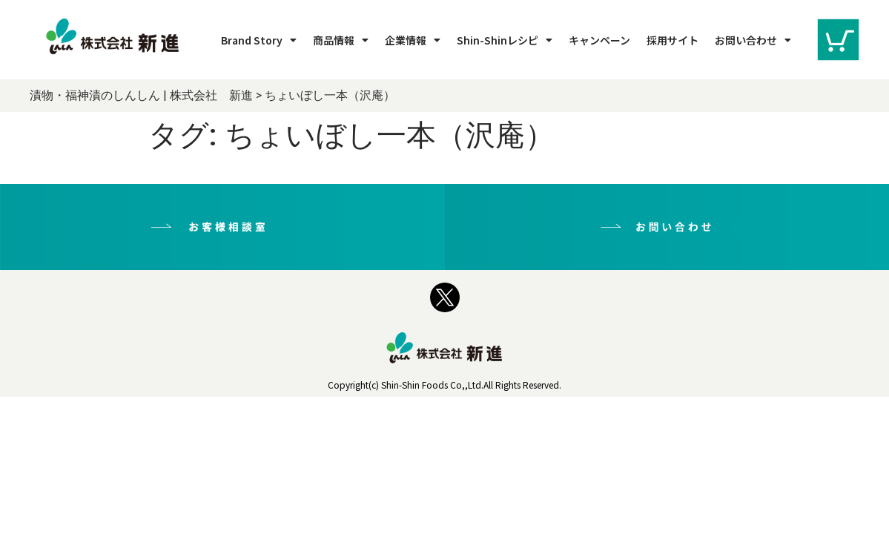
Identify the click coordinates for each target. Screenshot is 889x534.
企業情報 (412, 40)
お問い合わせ (753, 40)
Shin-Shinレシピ (504, 40)
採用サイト (672, 40)
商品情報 (341, 40)
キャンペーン (599, 40)
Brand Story (259, 40)
